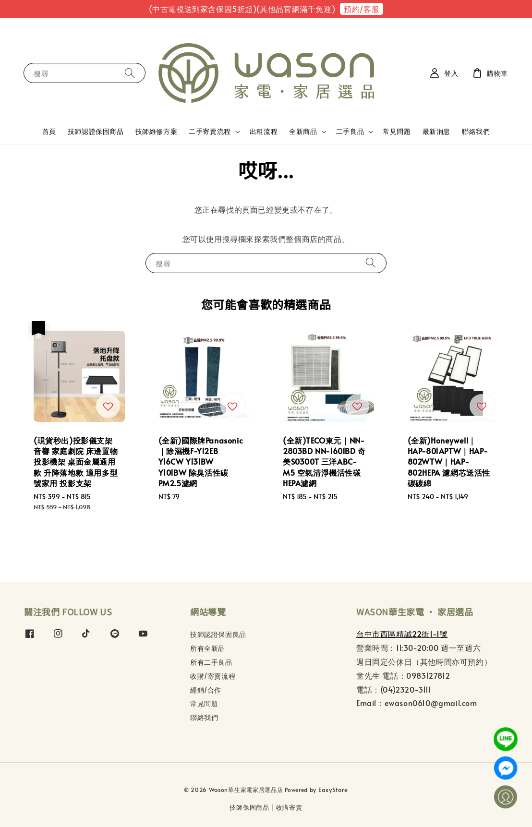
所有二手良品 (211, 662)
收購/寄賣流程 (212, 676)
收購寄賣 (289, 807)
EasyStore (333, 789)
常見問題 (397, 131)
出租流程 (264, 131)
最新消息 (436, 131)
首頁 (49, 131)
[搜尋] (129, 72)
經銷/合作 (205, 690)
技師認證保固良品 (218, 634)
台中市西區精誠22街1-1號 (401, 633)
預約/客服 (361, 8)
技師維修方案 (156, 131)
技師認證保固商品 (96, 131)
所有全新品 (207, 648)
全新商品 (303, 131)
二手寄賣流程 (210, 131)
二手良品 (350, 131)
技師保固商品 (249, 807)
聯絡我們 (476, 131)
